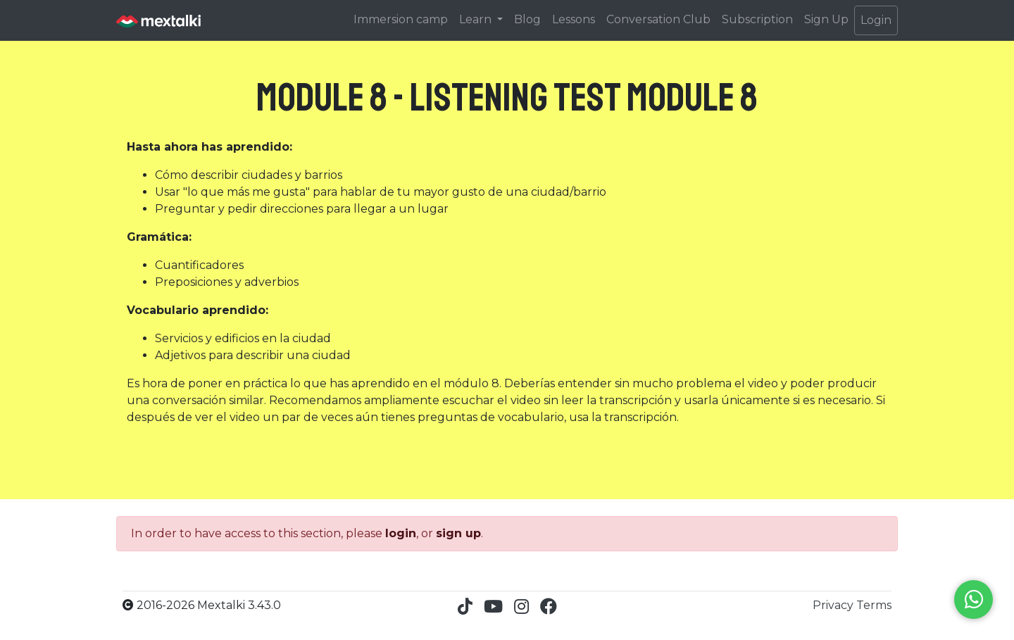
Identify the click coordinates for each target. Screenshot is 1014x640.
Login (875, 20)
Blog (527, 19)
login (400, 533)
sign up (458, 533)
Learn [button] (476, 19)
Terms (873, 605)
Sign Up (826, 19)
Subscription (757, 19)
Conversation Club (658, 19)
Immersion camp (400, 19)
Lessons (573, 19)
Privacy (834, 605)
